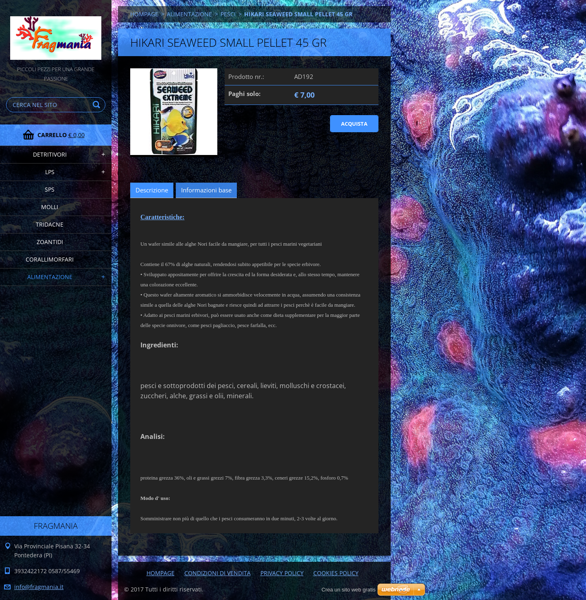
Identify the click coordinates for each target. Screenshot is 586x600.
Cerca (97, 105)
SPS (50, 189)
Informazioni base (206, 190)
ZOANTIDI (50, 242)
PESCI (228, 14)
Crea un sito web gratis (348, 590)
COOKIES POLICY (336, 573)
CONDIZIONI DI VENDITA (217, 573)
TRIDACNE (49, 224)
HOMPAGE (144, 14)
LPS (50, 172)
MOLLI (49, 207)
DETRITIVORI (50, 154)
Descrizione (152, 190)
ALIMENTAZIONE (49, 277)
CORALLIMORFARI (50, 259)
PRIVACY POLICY (282, 573)
